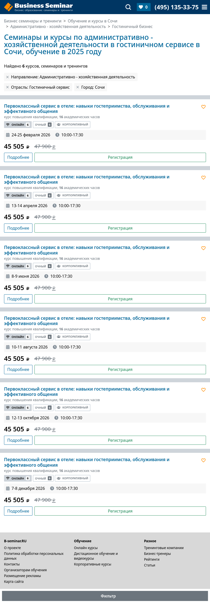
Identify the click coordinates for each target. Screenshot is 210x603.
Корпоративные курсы (92, 564)
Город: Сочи (93, 87)
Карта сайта (14, 581)
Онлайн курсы (86, 547)
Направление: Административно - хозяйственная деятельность (73, 77)
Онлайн (18, 124)
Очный (43, 124)
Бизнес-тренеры (157, 553)
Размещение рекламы (22, 575)
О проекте (12, 547)
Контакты (12, 564)
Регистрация (120, 157)
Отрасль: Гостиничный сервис (40, 87)
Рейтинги (152, 559)
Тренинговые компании (164, 547)
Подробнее (18, 157)
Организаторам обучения (25, 569)
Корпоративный (72, 124)
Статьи (149, 565)
